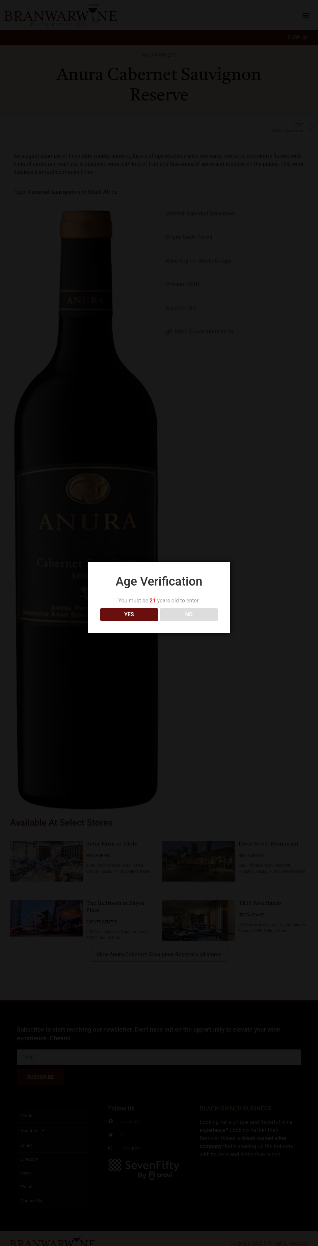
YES (129, 614)
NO (189, 614)
